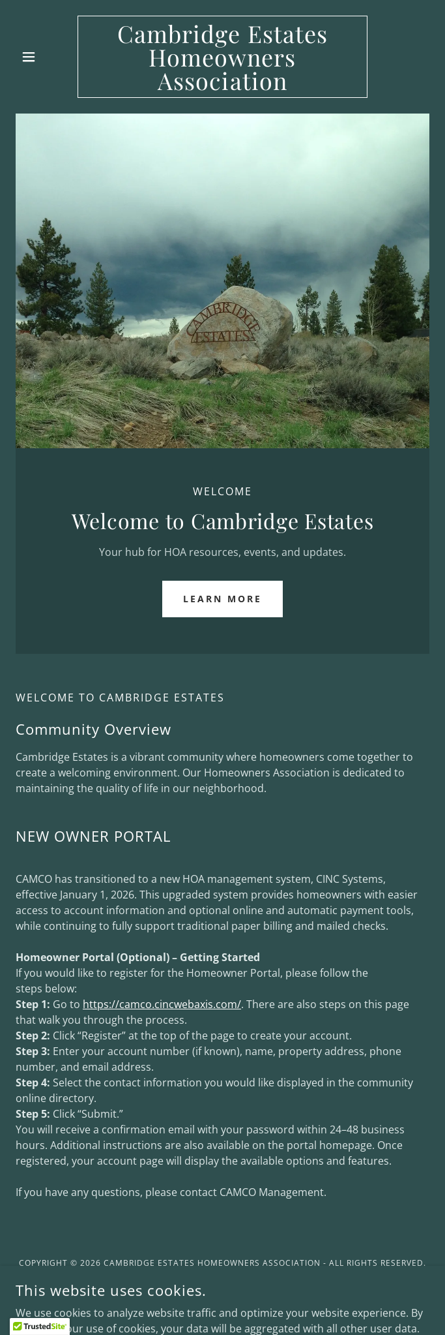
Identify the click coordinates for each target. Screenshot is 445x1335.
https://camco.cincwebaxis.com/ (162, 1004)
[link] (222, 57)
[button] (47, 57)
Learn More (222, 598)
